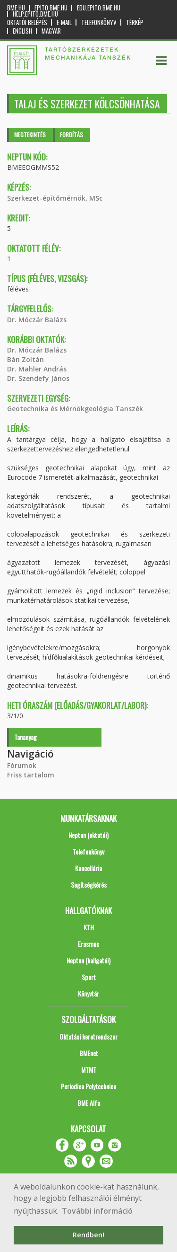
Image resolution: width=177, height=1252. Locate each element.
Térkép (134, 22)
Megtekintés (30, 135)
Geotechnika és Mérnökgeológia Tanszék (75, 408)
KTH (89, 927)
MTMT (88, 1070)
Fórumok (21, 765)
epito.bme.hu (50, 8)
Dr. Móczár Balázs (37, 319)
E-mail (64, 22)
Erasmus (88, 944)
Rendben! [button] (88, 1234)
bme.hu (16, 8)
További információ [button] (97, 1211)
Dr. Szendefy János (38, 378)
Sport (89, 977)
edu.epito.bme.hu (98, 8)
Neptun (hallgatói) (88, 960)
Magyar (51, 31)
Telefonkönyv (99, 22)
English (22, 31)
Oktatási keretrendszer (88, 1036)
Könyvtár (88, 993)
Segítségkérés (89, 885)
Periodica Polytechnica (88, 1086)
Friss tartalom (30, 774)
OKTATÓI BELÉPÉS (27, 22)
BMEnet (88, 1053)
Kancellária (88, 868)
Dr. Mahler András (37, 368)
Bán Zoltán (25, 359)
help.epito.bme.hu (35, 14)
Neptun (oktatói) (88, 835)
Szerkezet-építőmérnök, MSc (54, 198)
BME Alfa (88, 1103)
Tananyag (25, 737)
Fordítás (71, 135)
